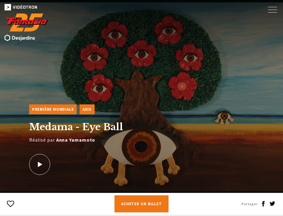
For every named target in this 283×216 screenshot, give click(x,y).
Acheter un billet (141, 203)
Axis (87, 109)
